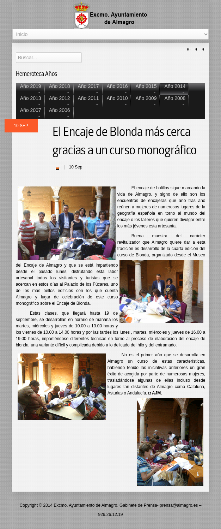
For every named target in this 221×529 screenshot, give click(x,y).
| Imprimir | (57, 168)
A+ (190, 49)
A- (202, 49)
